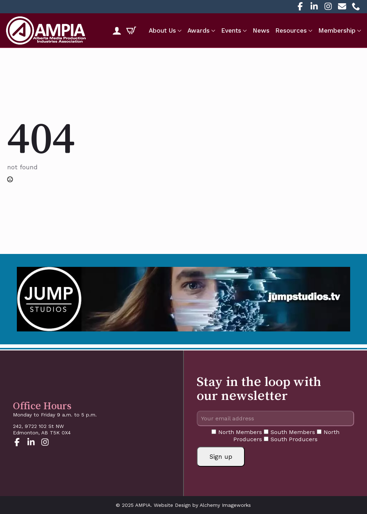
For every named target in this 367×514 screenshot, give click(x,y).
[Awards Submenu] (212, 30)
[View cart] (131, 30)
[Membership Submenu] (358, 30)
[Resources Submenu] (310, 30)
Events (231, 30)
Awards (198, 30)
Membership (337, 30)
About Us (162, 30)
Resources (291, 30)
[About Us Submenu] (179, 30)
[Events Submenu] (244, 30)
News (261, 30)
